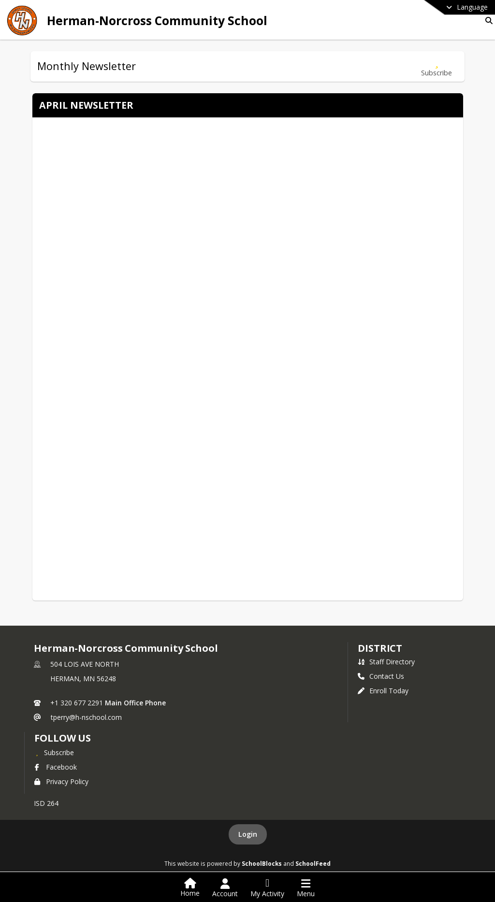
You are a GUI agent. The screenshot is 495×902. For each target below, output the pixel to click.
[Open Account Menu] (225, 888)
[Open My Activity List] (267, 888)
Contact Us (381, 676)
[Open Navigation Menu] (306, 888)
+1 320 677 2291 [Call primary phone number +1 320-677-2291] (76, 702)
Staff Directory (386, 661)
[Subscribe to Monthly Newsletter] (436, 66)
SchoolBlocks (262, 863)
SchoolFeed (313, 863)
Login (247, 834)
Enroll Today (383, 690)
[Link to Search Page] (487, 20)
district (380, 648)
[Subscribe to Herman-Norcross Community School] (54, 752)
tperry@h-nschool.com (86, 717)
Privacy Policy (61, 781)
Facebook (55, 767)
